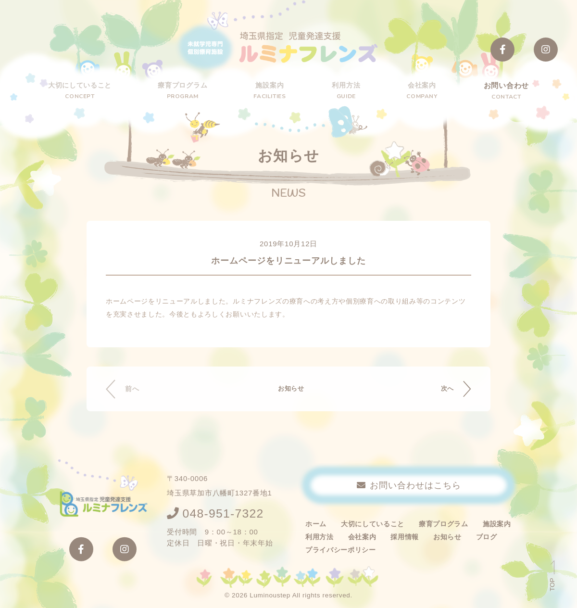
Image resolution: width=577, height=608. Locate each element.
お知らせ (289, 389)
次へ (445, 389)
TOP (552, 584)
